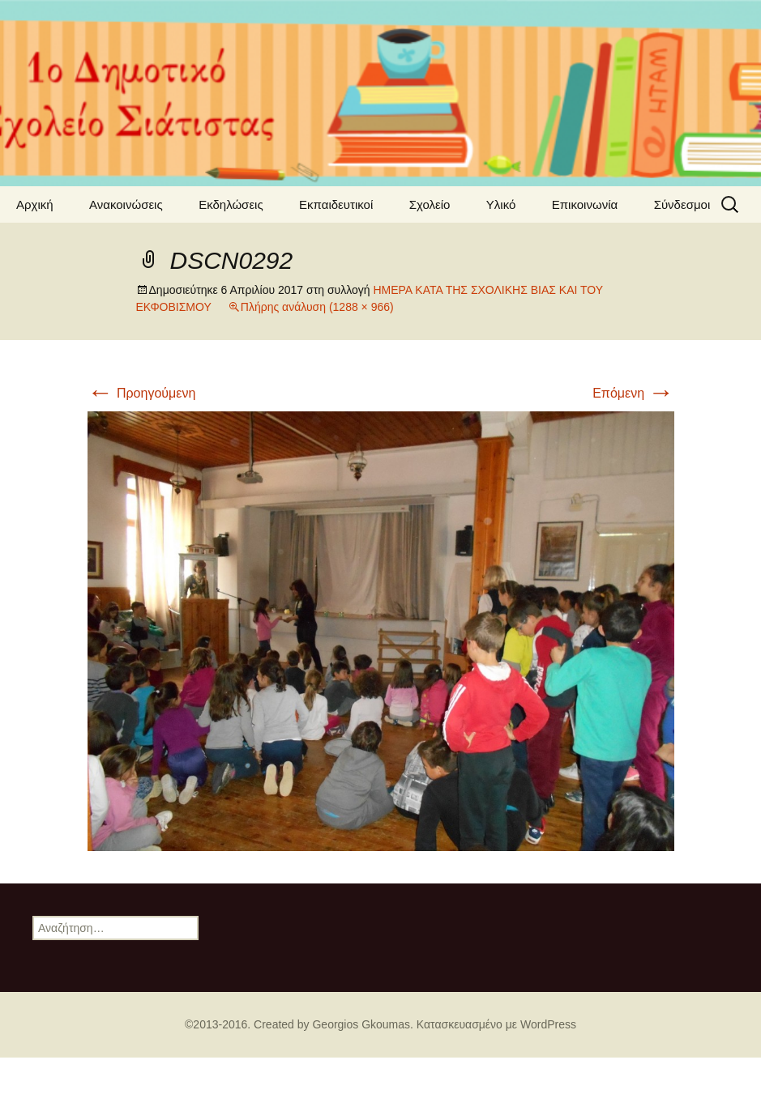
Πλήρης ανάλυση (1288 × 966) (317, 306)
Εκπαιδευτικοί (336, 204)
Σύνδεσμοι (682, 204)
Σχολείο (430, 204)
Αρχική (34, 204)
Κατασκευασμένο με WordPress (496, 1024)
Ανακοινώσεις (126, 204)
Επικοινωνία (585, 204)
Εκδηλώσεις (231, 204)
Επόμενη (632, 393)
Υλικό (501, 204)
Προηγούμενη (142, 393)
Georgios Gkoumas (361, 1024)
